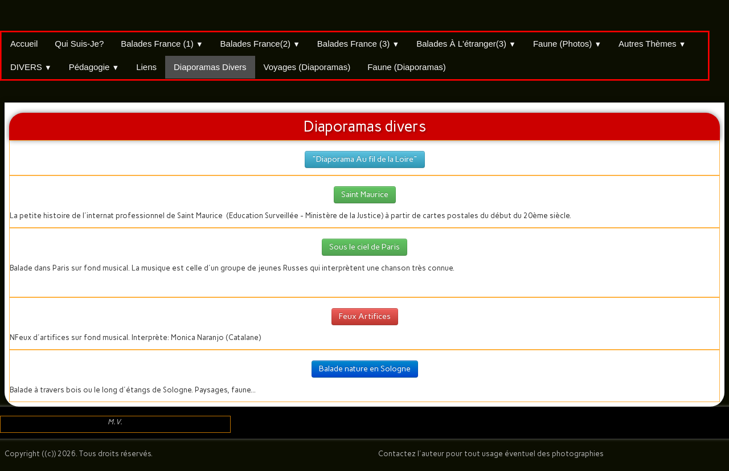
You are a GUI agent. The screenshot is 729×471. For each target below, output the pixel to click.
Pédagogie (94, 67)
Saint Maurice (364, 194)
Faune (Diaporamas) (406, 67)
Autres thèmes (652, 43)
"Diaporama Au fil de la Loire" (364, 159)
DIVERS (31, 67)
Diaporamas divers (210, 67)
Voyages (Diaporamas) (307, 67)
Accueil (24, 43)
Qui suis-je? (79, 43)
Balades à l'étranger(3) (466, 43)
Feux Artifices (365, 316)
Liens (146, 67)
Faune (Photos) (567, 43)
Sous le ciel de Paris (364, 247)
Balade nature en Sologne (365, 369)
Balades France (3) (358, 43)
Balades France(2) (260, 43)
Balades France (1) (162, 43)
